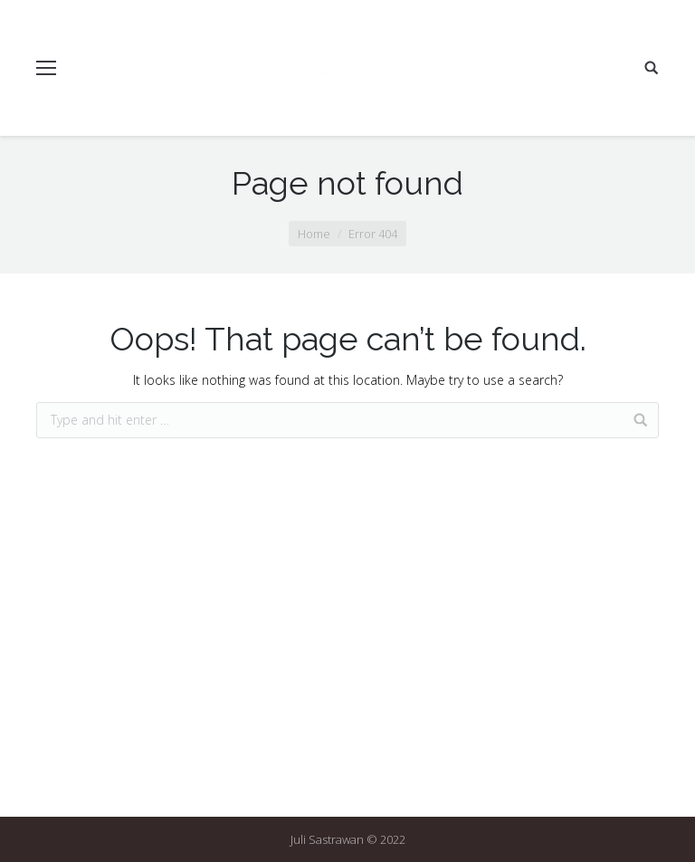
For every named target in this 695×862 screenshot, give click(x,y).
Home (314, 233)
